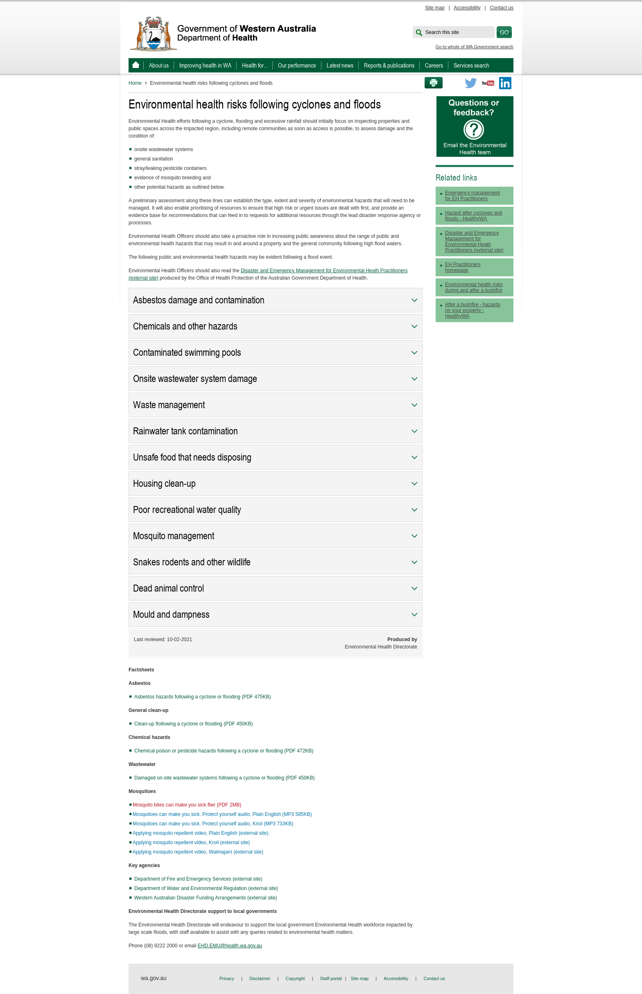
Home (135, 83)
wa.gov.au (154, 978)
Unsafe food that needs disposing (192, 457)
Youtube (488, 83)
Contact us (501, 8)
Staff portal (331, 978)
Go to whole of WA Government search (474, 46)
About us (159, 65)
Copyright (295, 978)
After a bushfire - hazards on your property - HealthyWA (472, 310)
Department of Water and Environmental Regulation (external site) (206, 888)
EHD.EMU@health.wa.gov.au (230, 946)
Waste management (169, 405)
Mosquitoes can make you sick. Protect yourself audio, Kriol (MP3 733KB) (213, 824)
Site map (434, 8)
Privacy (226, 978)
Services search (471, 65)
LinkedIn (505, 83)
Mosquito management (173, 536)
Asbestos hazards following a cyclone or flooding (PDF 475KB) (202, 697)
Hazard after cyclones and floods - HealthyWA (473, 215)
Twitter (471, 83)
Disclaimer (259, 978)
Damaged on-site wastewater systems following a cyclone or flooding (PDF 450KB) (224, 778)
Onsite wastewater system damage (195, 378)
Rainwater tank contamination (185, 431)
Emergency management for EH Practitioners (472, 195)
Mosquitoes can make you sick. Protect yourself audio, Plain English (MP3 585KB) (222, 814)
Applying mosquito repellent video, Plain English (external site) (201, 833)
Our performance (297, 65)
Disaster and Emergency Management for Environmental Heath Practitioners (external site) (474, 241)
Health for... (254, 65)
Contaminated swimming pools (187, 352)
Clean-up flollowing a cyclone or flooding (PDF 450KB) (193, 724)
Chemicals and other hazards (185, 326)
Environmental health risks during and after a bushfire (474, 287)
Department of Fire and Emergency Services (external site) (198, 879)
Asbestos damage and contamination (198, 300)
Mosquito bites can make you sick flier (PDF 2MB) (187, 805)
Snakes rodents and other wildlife (192, 562)
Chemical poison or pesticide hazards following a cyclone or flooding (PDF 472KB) (224, 751)
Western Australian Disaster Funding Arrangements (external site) (205, 898)
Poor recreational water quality (187, 509)
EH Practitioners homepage (463, 267)
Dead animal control (168, 588)
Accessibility (467, 8)
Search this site (442, 32)
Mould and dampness (171, 614)
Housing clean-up (164, 483)
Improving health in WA (205, 65)
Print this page (431, 83)
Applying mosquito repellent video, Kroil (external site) (191, 842)
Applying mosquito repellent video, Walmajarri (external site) (198, 852)
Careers (434, 65)
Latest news (340, 65)
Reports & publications (389, 65)
